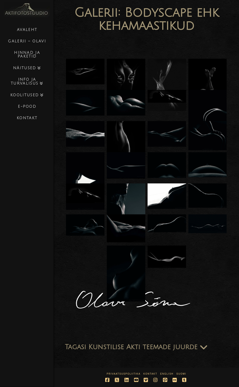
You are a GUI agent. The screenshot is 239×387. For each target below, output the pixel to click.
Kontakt (150, 374)
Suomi (181, 374)
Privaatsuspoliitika (123, 374)
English (166, 374)
